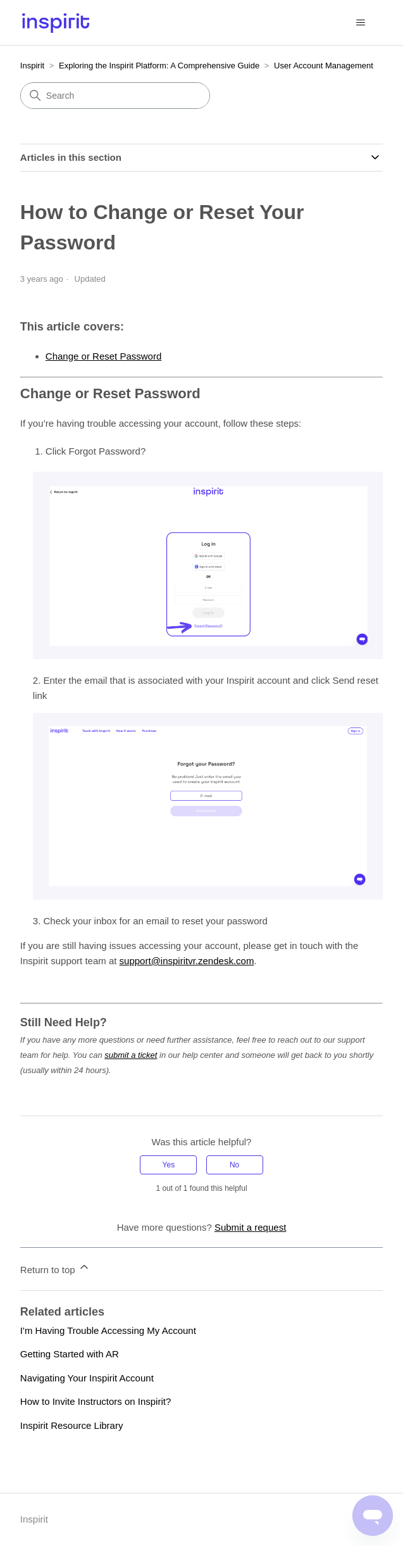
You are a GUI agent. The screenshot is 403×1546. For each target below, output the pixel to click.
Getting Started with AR (69, 1353)
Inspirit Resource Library (71, 1425)
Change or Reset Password (103, 356)
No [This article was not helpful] (234, 1164)
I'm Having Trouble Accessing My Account (108, 1330)
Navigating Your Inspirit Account (87, 1378)
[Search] (115, 95)
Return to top (55, 1267)
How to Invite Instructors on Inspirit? (95, 1401)
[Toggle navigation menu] (360, 23)
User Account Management (323, 65)
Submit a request (250, 1227)
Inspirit (32, 65)
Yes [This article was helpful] (169, 1164)
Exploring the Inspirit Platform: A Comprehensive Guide (159, 65)
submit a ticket (130, 1055)
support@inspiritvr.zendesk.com (187, 960)
